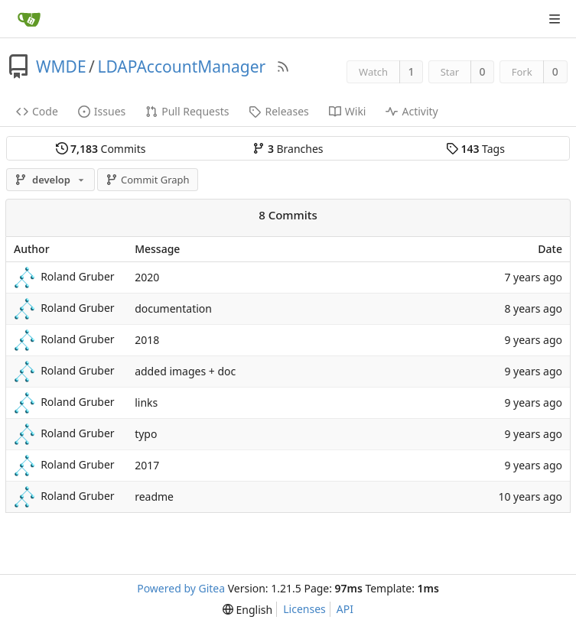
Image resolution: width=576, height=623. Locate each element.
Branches (287, 148)
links (146, 402)
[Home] (29, 19)
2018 (147, 340)
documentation (173, 308)
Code (37, 111)
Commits (101, 148)
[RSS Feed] (283, 66)
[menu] (247, 609)
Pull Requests (187, 111)
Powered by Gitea (181, 588)
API (345, 609)
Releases (278, 111)
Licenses (304, 609)
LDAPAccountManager (181, 66)
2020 (147, 277)
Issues (101, 111)
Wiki (347, 111)
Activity (412, 111)
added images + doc (185, 371)
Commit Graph (147, 180)
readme (154, 496)
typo (146, 434)
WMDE (61, 66)
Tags (475, 148)
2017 (147, 465)
